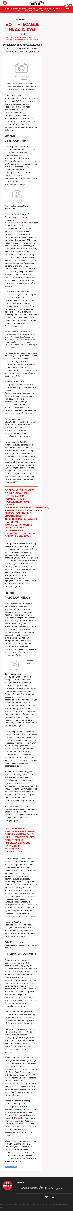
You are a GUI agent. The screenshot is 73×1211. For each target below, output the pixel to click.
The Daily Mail (11, 358)
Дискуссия (14, 8)
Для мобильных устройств (54, 1189)
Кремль (48, 11)
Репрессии (31, 8)
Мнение (6, 8)
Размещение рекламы (48, 1187)
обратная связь (22, 1182)
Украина (66, 8)
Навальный (28, 11)
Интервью (22, 8)
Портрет (39, 8)
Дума (54, 11)
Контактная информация (28, 1187)
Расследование (49, 8)
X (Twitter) (7, 1166)
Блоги (58, 8)
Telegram (14, 1166)
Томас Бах (19, 1118)
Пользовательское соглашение (31, 1189)
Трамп (36, 11)
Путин (42, 11)
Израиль (20, 11)
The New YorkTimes (20, 222)
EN (66, 6)
